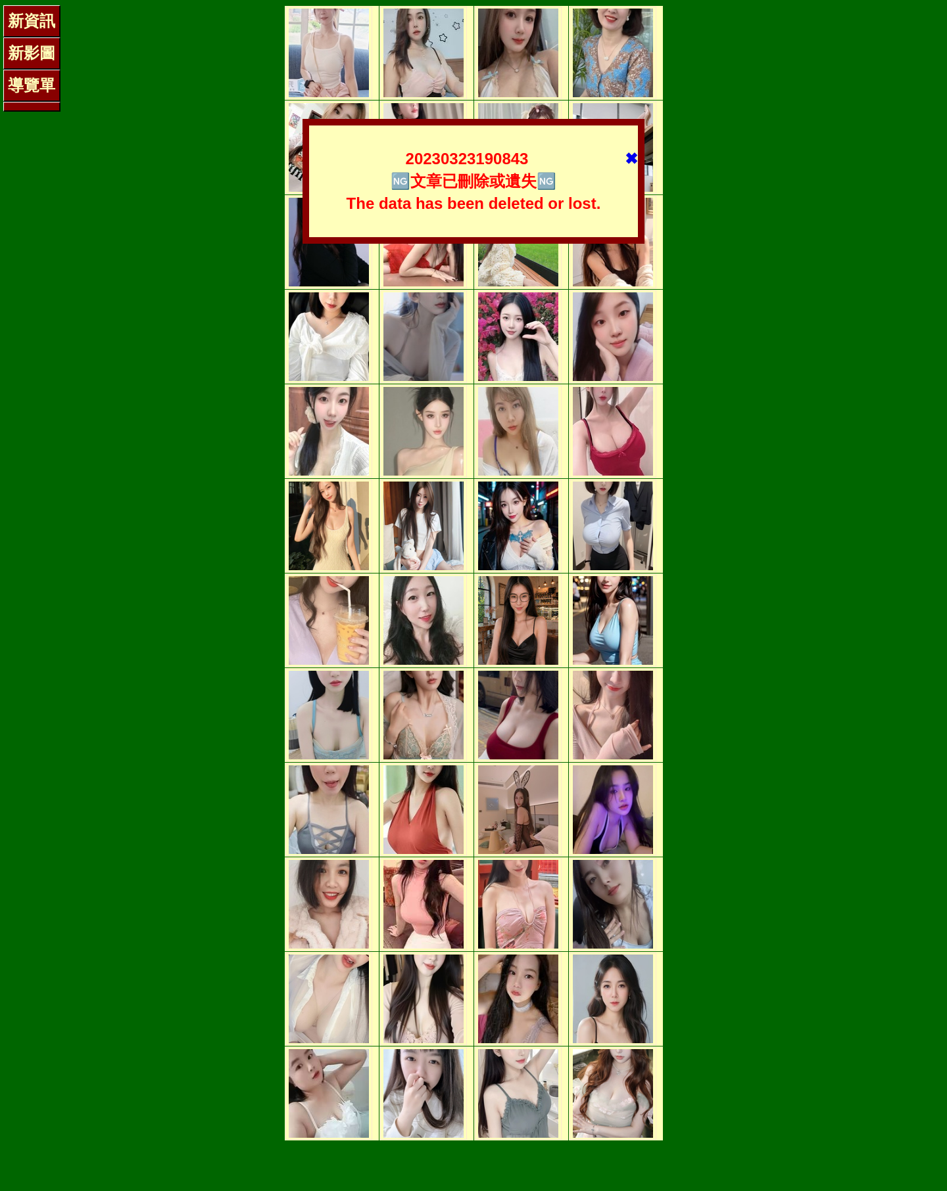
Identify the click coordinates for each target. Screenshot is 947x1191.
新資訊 (31, 21)
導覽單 (31, 85)
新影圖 (31, 53)
